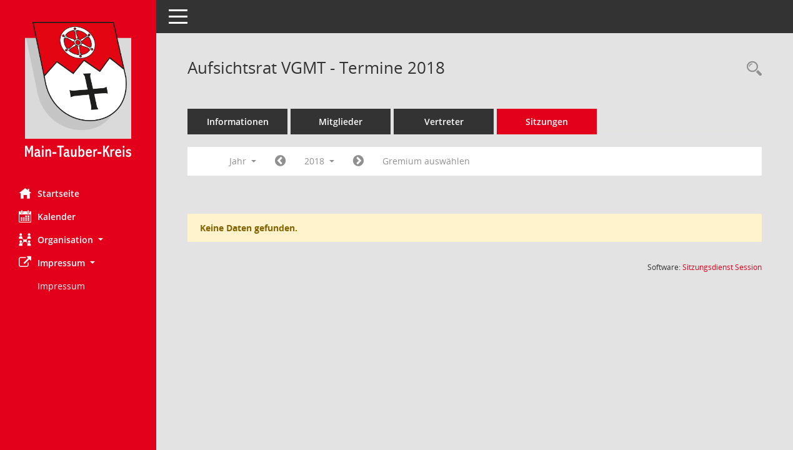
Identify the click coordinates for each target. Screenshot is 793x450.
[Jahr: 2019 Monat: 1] (358, 161)
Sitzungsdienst (722, 267)
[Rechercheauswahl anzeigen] (751, 69)
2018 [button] (319, 161)
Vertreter (444, 122)
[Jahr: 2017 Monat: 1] (280, 161)
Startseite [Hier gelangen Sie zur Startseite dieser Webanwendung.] (49, 193)
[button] (78, 239)
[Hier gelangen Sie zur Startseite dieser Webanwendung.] (78, 89)
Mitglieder (340, 122)
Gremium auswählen (426, 161)
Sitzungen (547, 122)
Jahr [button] (242, 161)
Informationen (238, 122)
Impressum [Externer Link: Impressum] (61, 286)
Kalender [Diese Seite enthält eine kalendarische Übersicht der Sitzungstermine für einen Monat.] (47, 216)
